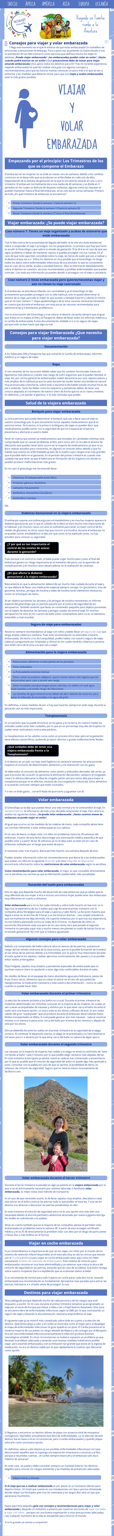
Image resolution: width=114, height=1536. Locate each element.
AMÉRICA (48, 4)
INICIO (12, 4)
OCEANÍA (101, 4)
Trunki (15, 1257)
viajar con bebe (97, 1509)
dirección (50, 861)
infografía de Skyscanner (80, 861)
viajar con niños (15, 1512)
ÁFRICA (30, 4)
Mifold (27, 1257)
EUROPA (84, 4)
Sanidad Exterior (14, 811)
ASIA (65, 4)
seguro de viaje (92, 631)
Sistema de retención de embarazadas (40, 1261)
